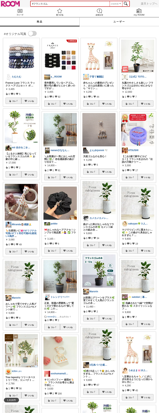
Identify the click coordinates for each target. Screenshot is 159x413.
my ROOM (139, 12)
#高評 (11, 236)
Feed (20, 12)
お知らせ (99, 12)
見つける (59, 12)
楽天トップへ (149, 3)
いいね (31, 101)
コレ (15, 101)
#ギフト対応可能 (19, 233)
